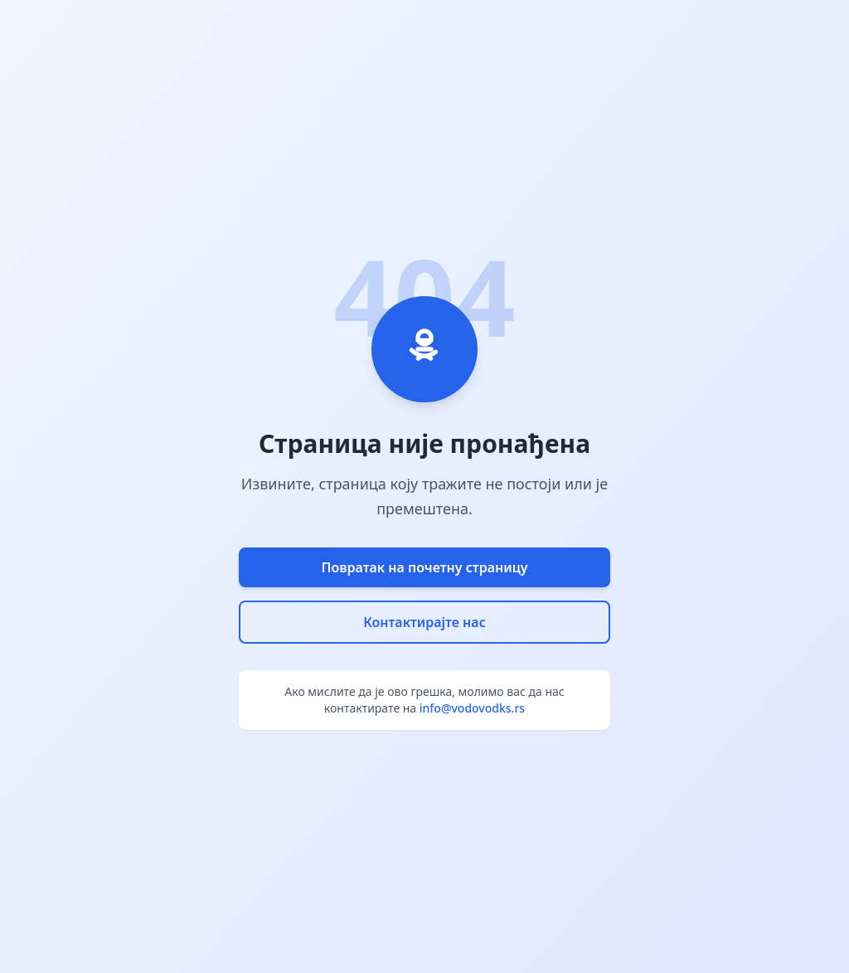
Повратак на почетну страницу (424, 567)
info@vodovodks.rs (472, 708)
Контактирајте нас (424, 622)
